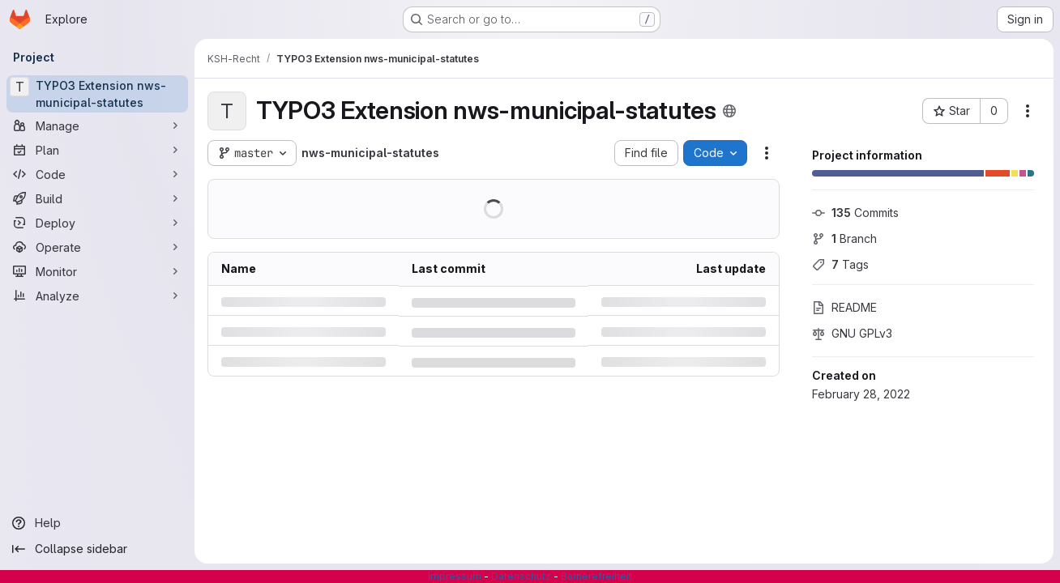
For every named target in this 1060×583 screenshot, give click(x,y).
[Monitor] (97, 271)
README (844, 307)
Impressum (454, 576)
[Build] (97, 198)
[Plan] (97, 149)
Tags (840, 264)
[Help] (97, 523)
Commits (855, 212)
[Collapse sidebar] (97, 549)
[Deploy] (97, 222)
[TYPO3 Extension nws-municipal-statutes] (97, 94)
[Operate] (97, 247)
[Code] (97, 174)
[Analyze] (97, 295)
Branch (844, 238)
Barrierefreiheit (596, 576)
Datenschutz (521, 576)
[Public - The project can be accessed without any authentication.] (729, 110)
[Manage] (97, 125)
